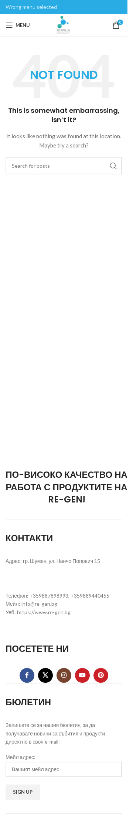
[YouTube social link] (82, 675)
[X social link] (45, 675)
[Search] (64, 165)
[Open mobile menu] (18, 25)
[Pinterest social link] (100, 675)
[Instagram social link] (64, 675)
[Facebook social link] (27, 675)
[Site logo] (64, 24)
